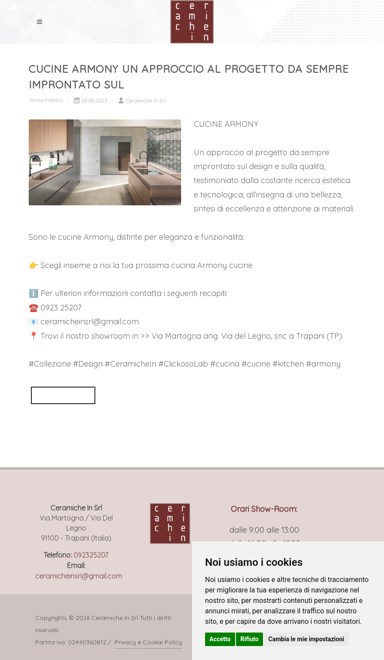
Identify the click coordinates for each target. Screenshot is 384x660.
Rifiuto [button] (249, 639)
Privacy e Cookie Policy (148, 642)
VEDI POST (63, 395)
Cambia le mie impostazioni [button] (306, 639)
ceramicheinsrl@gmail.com (78, 576)
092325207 (91, 555)
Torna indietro (46, 100)
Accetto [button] (220, 639)
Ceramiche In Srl (141, 100)
